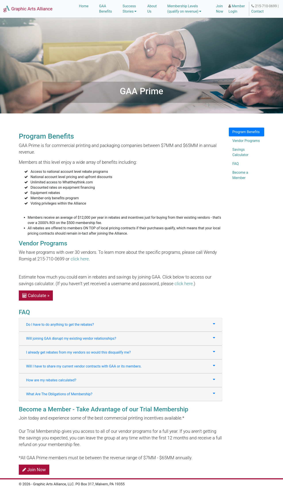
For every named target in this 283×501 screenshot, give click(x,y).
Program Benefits (246, 132)
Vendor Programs (246, 141)
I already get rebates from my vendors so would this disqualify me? (120, 352)
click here (80, 259)
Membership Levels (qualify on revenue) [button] (184, 8)
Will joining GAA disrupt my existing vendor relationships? (120, 338)
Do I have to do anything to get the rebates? (120, 324)
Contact (257, 11)
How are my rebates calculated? (120, 380)
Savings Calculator (240, 152)
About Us (152, 8)
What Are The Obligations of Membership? (120, 394)
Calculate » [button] (35, 295)
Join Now (219, 8)
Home (83, 6)
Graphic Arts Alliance (28, 9)
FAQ (235, 164)
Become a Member (240, 175)
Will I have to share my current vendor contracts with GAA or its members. (120, 366)
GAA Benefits (105, 8)
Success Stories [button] (129, 8)
